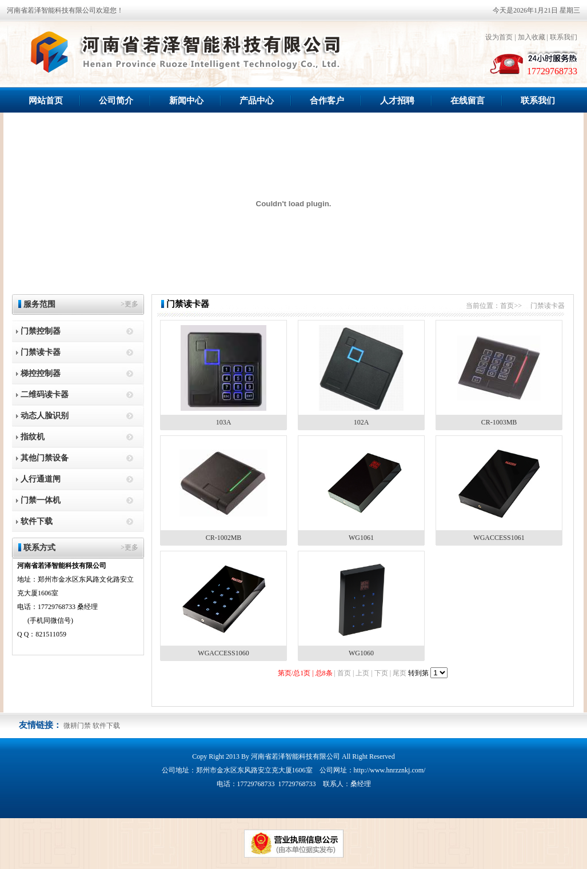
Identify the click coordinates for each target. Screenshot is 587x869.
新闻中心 (186, 100)
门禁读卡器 (41, 352)
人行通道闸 (41, 479)
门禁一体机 (41, 500)
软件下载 (37, 521)
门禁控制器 (41, 331)
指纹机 (33, 437)
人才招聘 (397, 100)
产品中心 (256, 100)
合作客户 (327, 100)
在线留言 (467, 100)
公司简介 (116, 100)
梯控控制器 (41, 373)
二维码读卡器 (45, 394)
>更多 (129, 304)
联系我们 (563, 37)
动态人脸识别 (45, 415)
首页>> (511, 306)
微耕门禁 (77, 726)
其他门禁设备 (45, 458)
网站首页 (46, 100)
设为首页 (499, 37)
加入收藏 (531, 37)
